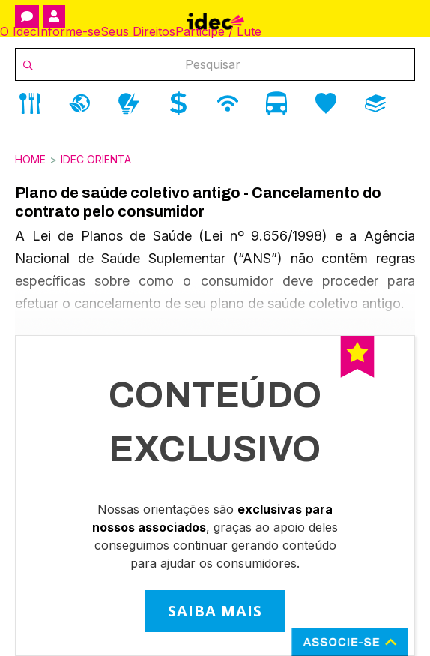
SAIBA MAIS (215, 611)
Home (30, 159)
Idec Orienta (96, 159)
